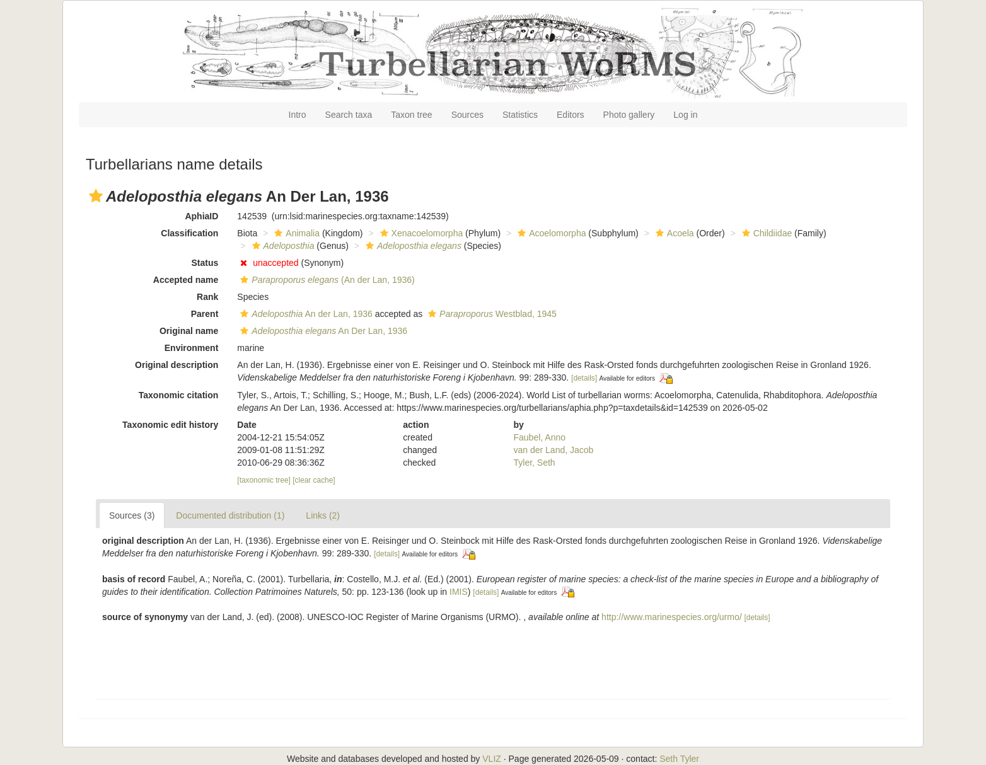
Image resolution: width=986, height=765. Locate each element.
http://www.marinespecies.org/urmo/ (671, 617)
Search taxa (349, 115)
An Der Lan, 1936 (322, 331)
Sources (467, 115)
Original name (189, 331)
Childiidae (765, 233)
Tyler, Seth (534, 462)
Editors (570, 115)
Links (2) (323, 515)
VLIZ (491, 759)
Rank (207, 297)
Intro (297, 115)
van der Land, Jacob (554, 450)
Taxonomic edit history (170, 425)
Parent (205, 314)
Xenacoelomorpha (420, 233)
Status (205, 263)
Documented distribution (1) (230, 515)
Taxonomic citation (179, 395)
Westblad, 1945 (491, 314)
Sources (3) (131, 515)
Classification (189, 233)
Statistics (520, 115)
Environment (192, 348)
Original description (176, 365)
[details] (584, 378)
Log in (685, 115)
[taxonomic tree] (264, 480)
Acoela (673, 233)
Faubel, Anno (540, 437)
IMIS (459, 592)
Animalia (295, 233)
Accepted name (185, 280)
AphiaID (201, 216)
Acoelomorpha (550, 233)
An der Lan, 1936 (305, 314)
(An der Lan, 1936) (325, 280)
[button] (96, 196)
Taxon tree (411, 115)
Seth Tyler (679, 759)
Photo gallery (629, 115)
